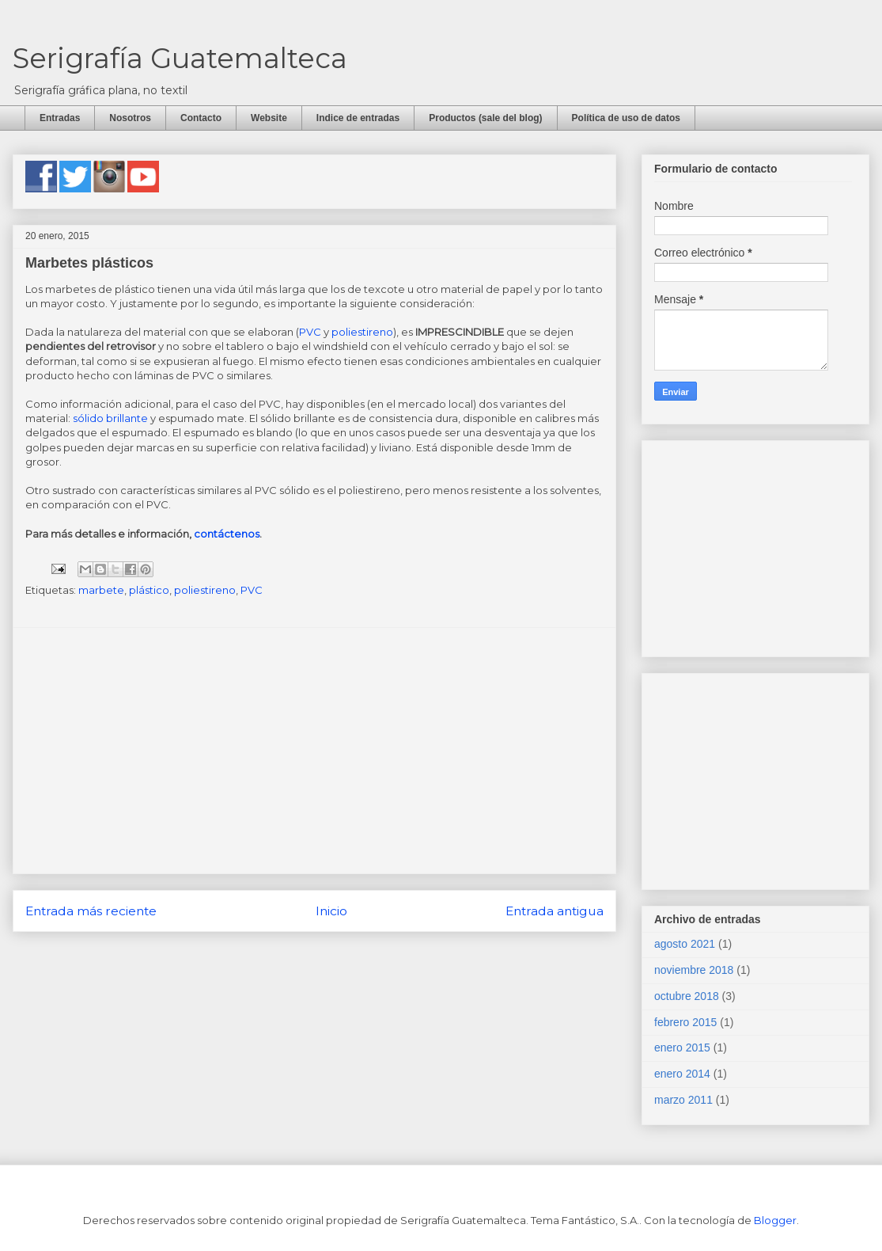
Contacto (200, 118)
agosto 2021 (684, 943)
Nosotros (130, 118)
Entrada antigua (554, 910)
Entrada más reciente (91, 910)
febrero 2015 (685, 1022)
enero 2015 (682, 1047)
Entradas (60, 118)
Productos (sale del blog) (485, 118)
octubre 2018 (686, 996)
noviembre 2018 (693, 970)
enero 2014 (682, 1073)
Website (269, 118)
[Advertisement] (314, 750)
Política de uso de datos (626, 118)
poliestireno (362, 331)
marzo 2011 (683, 1099)
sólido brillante (110, 418)
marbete (101, 590)
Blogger (775, 1220)
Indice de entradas (357, 118)
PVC (310, 331)
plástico (149, 590)
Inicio (331, 910)
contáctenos (226, 533)
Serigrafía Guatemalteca (180, 58)
